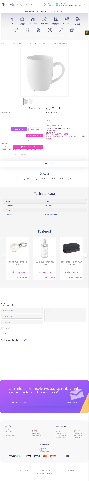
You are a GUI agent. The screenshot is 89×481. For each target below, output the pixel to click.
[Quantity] (6, 146)
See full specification (54, 126)
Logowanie (42, 448)
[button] (85, 255)
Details (35, 164)
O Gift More (77, 430)
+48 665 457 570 (52, 130)
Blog (75, 432)
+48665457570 (50, 5)
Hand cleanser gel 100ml (44, 263)
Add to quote (28, 147)
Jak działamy (78, 437)
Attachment (5, 128)
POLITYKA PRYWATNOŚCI (46, 470)
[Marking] (32, 140)
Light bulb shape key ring (17, 263)
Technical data (48, 164)
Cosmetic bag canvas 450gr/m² (71, 263)
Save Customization (34, 135)
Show (11, 432)
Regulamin (69, 470)
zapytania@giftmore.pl (66, 5)
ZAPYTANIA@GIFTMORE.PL (57, 134)
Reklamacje (78, 435)
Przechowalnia (44, 451)
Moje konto (43, 450)
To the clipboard (6, 154)
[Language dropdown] (84, 4)
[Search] (29, 4)
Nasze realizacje (79, 433)
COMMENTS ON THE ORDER (9, 116)
